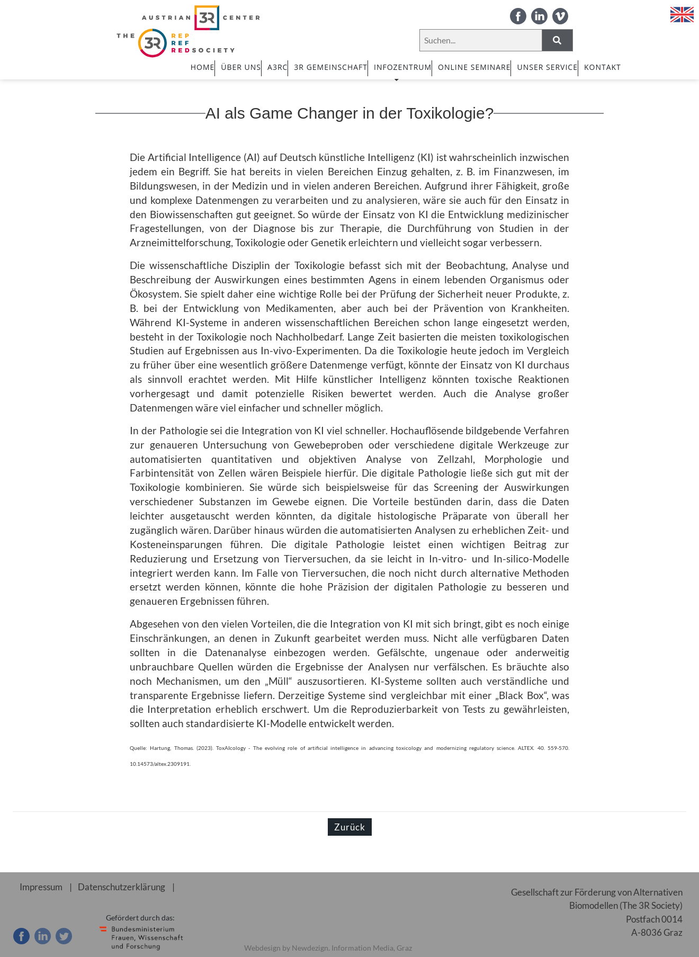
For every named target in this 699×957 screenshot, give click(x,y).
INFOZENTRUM (403, 71)
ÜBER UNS (241, 67)
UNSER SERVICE (547, 67)
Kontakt (602, 67)
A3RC (277, 67)
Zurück (349, 827)
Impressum (41, 886)
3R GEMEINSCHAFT (331, 67)
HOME (203, 67)
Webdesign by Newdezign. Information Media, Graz (328, 947)
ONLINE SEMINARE (474, 67)
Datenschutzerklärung (122, 886)
